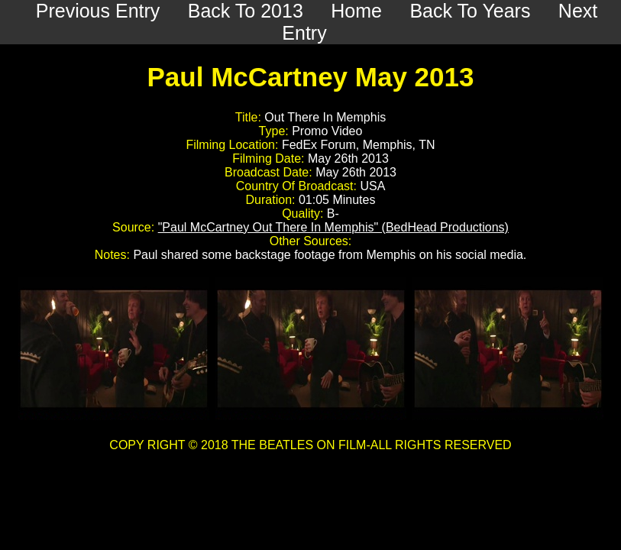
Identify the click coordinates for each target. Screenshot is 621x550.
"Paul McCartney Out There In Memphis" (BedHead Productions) (333, 227)
